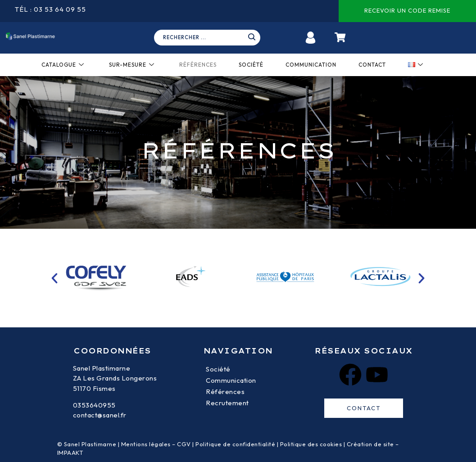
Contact (372, 64)
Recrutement (227, 403)
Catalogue (62, 64)
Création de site (370, 444)
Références (198, 64)
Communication (311, 64)
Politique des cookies (311, 444)
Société (251, 64)
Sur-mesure (131, 64)
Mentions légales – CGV (156, 444)
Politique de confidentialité (235, 444)
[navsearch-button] (210, 38)
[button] (54, 278)
